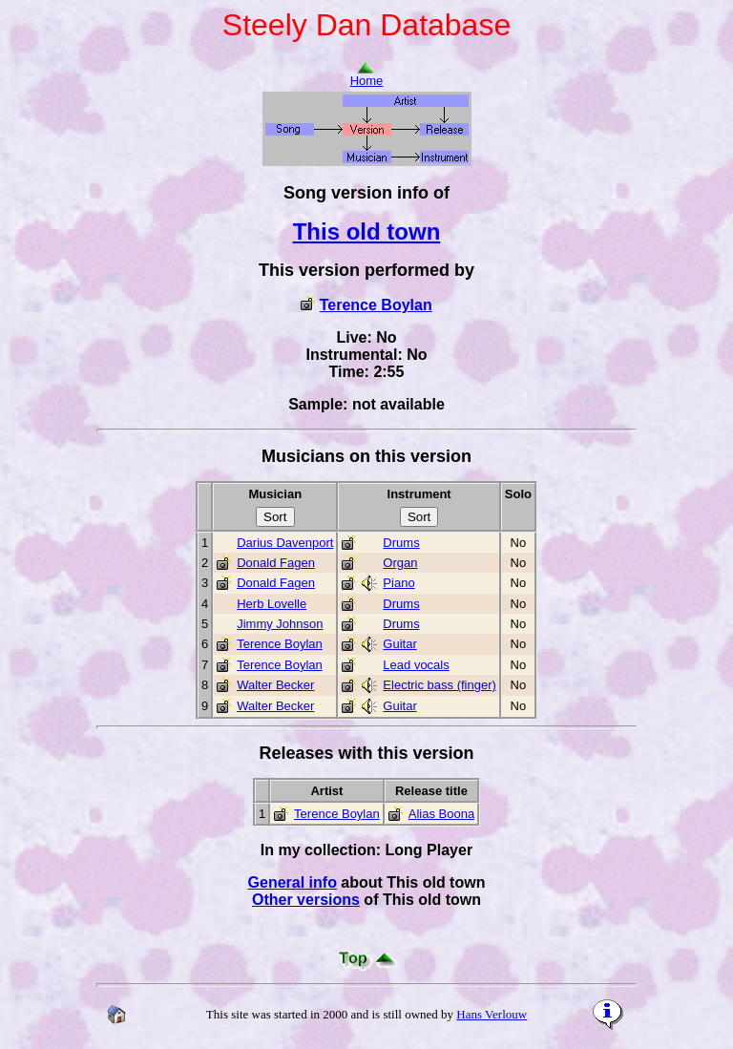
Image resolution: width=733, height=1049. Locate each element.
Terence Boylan (376, 305)
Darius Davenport (285, 542)
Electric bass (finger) (439, 685)
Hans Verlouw (491, 1014)
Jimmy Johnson (280, 624)
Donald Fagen (276, 563)
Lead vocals (416, 665)
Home (367, 75)
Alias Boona (441, 814)
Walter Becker (275, 685)
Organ (400, 563)
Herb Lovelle (271, 604)
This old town (367, 231)
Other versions (306, 900)
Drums (401, 542)
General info (292, 882)
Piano (398, 583)
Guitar (399, 644)
